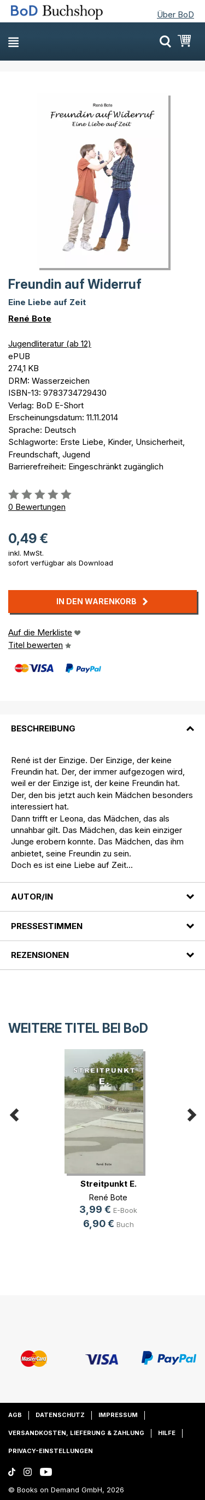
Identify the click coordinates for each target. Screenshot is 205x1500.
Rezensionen (40, 955)
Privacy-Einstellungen (50, 1451)
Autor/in (32, 896)
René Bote (29, 318)
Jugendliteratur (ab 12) (49, 343)
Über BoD (175, 14)
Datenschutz (60, 1415)
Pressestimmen (47, 926)
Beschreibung (43, 728)
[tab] (102, 722)
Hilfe (166, 1433)
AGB (15, 1415)
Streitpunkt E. (108, 1183)
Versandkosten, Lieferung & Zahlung (76, 1433)
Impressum (118, 1415)
